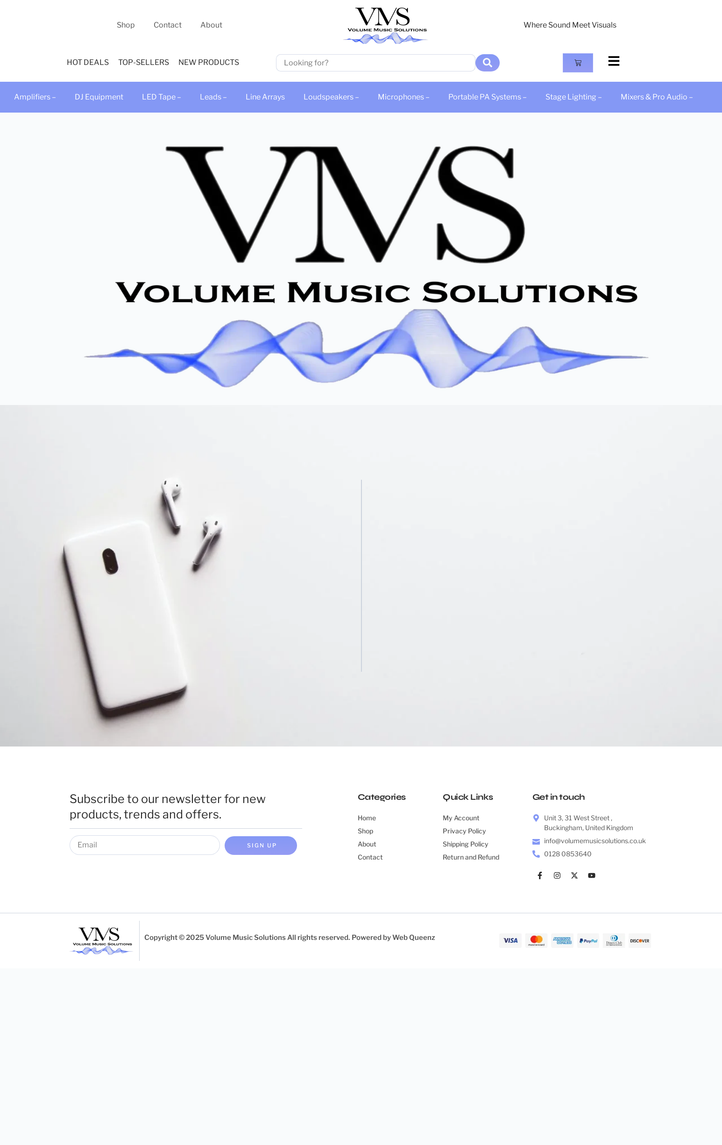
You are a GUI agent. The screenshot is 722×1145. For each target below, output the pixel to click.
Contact (168, 25)
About (211, 25)
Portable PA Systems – (487, 96)
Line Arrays (265, 96)
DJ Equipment (99, 96)
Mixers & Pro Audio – (657, 96)
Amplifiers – (35, 96)
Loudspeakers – (331, 96)
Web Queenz (413, 937)
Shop (126, 25)
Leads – (213, 96)
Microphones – (404, 96)
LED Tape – (161, 96)
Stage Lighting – (573, 96)
